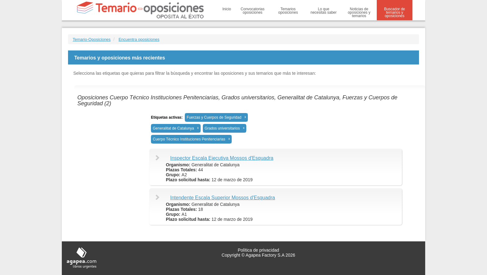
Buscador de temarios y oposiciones (394, 12)
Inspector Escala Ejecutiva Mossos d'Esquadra (221, 158)
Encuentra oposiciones (139, 39)
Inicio (226, 9)
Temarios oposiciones (288, 11)
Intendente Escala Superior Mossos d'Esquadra (222, 197)
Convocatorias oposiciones (253, 11)
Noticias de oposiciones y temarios (359, 12)
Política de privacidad (258, 250)
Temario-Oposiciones (92, 39)
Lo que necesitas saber (324, 11)
